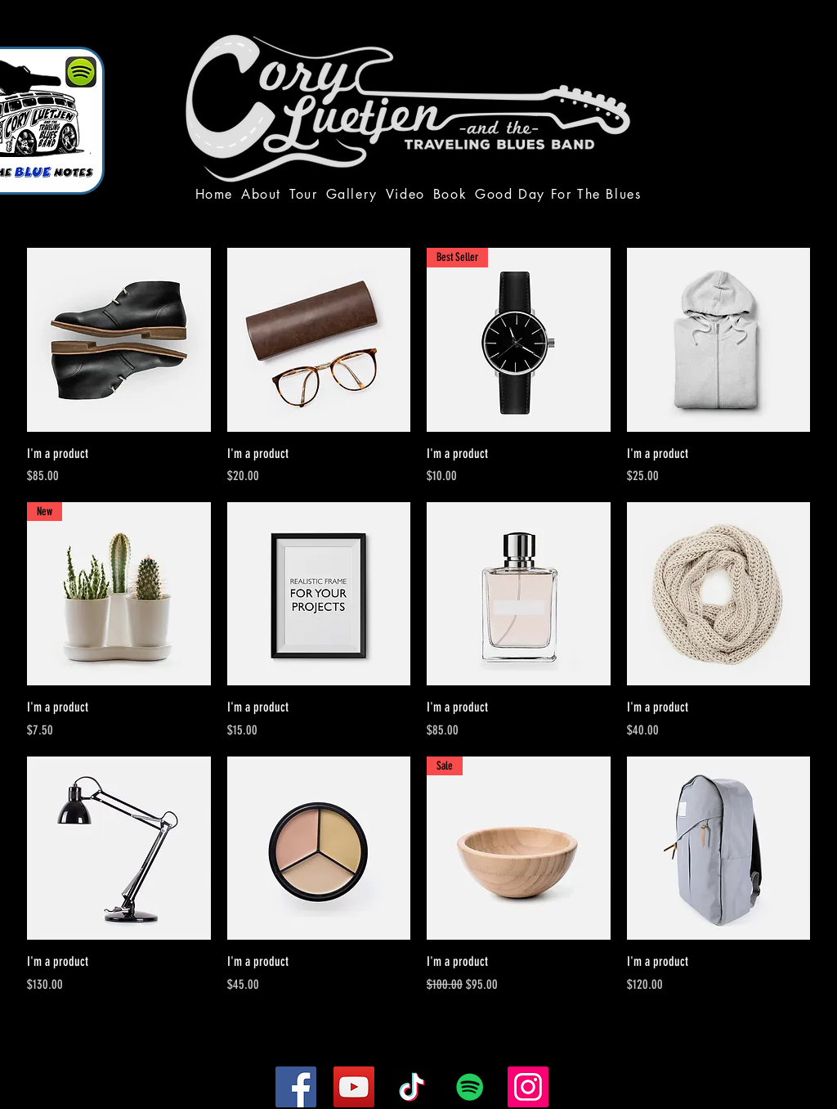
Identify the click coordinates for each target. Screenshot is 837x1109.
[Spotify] (470, 1086)
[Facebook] (295, 1086)
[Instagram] (528, 1086)
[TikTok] (412, 1086)
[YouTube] (353, 1086)
